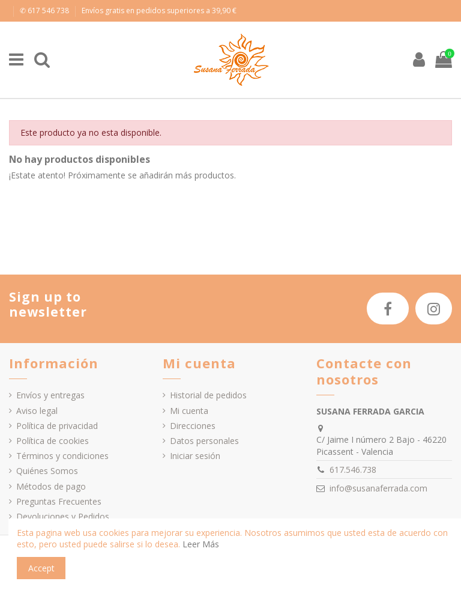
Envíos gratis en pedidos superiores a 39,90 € (159, 10)
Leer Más (200, 544)
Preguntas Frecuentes (58, 501)
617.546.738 (353, 469)
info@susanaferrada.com (378, 488)
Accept (41, 568)
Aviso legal (37, 410)
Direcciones (192, 425)
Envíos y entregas (50, 395)
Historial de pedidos (208, 395)
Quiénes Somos (47, 470)
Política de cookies (52, 440)
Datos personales (204, 440)
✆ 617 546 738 (45, 10)
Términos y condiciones (62, 455)
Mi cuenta (189, 410)
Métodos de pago (51, 486)
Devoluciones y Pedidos (62, 516)
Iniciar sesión (195, 455)
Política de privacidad (57, 425)
